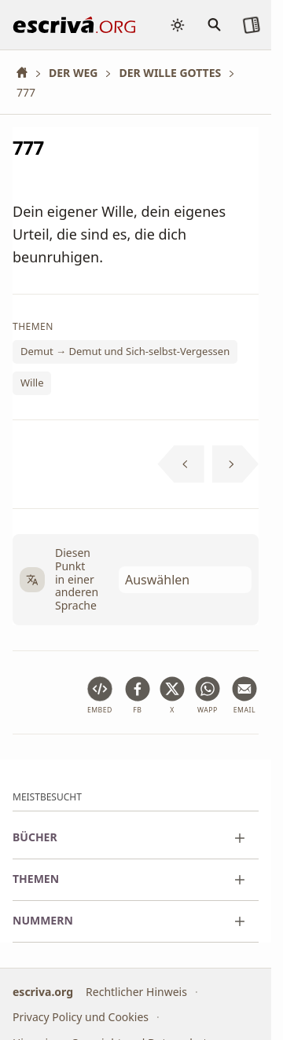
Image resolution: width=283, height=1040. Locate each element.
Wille (31, 382)
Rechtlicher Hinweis (136, 991)
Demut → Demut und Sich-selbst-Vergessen (125, 351)
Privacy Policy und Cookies (81, 1016)
